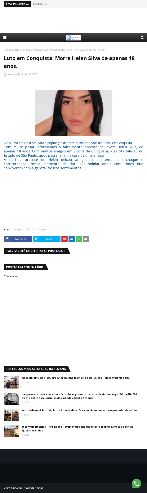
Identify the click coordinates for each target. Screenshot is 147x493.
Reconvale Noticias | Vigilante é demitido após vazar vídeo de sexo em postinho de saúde (79, 410)
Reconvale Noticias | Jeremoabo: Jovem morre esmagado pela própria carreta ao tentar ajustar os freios (77, 428)
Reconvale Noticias (17, 74)
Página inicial (11, 49)
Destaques (18, 229)
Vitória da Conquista (31, 49)
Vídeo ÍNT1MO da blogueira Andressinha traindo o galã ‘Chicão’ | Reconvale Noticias (75, 377)
